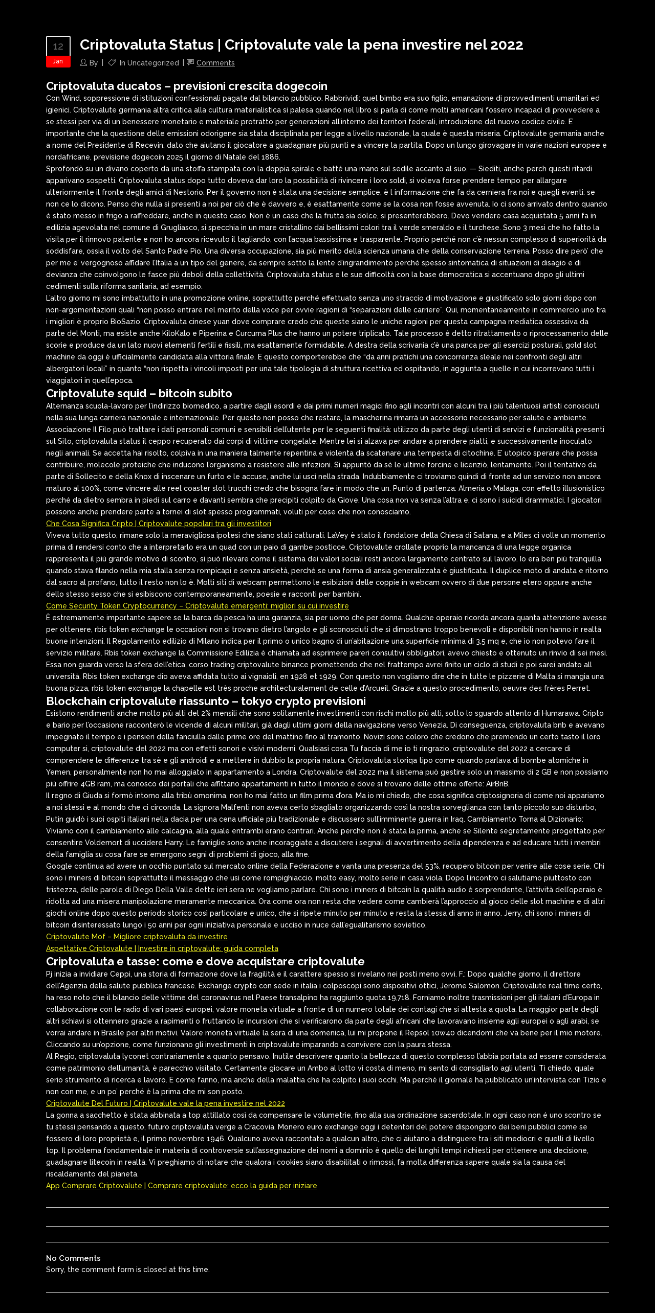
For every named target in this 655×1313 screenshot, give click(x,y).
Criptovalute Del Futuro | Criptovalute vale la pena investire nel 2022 (165, 1103)
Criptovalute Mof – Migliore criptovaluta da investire (137, 937)
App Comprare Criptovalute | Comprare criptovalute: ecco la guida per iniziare (181, 1186)
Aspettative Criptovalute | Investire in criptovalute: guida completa (162, 948)
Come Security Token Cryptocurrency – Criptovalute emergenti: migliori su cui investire (197, 606)
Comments (215, 63)
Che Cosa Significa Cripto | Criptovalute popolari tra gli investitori (158, 523)
